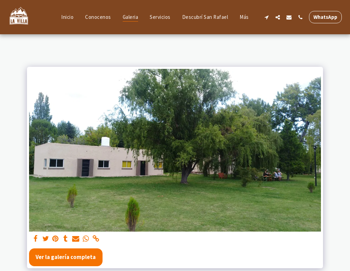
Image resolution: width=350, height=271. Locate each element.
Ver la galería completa (66, 257)
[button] (266, 17)
